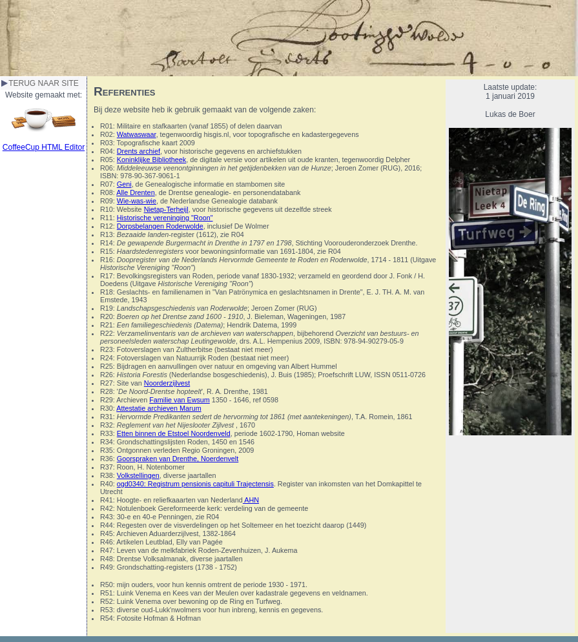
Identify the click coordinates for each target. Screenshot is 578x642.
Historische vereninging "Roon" (165, 218)
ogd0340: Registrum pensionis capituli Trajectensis (195, 484)
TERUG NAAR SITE (43, 83)
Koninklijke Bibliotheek (151, 159)
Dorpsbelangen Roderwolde (160, 226)
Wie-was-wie (136, 201)
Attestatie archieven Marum (158, 408)
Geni (124, 184)
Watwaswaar (136, 134)
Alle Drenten (135, 192)
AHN (251, 500)
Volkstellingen (138, 475)
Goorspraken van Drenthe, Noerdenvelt (177, 458)
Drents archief (138, 151)
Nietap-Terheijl (166, 209)
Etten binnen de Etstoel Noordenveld (174, 433)
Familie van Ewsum (179, 400)
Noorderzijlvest (167, 383)
